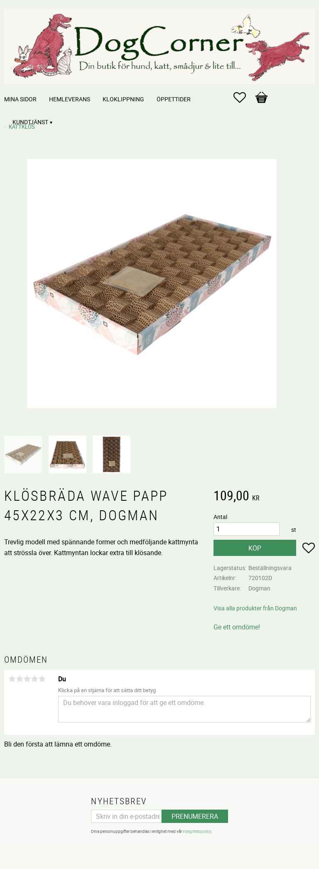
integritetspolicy (197, 831)
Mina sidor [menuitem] (20, 99)
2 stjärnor (19, 679)
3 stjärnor (27, 679)
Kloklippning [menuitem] (123, 99)
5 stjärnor (42, 679)
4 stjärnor (34, 679)
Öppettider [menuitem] (174, 99)
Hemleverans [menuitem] (69, 99)
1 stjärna (12, 679)
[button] (243, 97)
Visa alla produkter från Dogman (255, 608)
